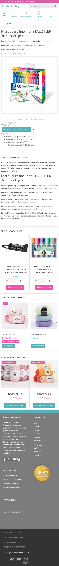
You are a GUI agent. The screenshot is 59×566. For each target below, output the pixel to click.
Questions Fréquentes (12, 480)
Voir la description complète (13, 53)
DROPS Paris (44, 394)
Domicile (14, 14)
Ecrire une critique (36, 119)
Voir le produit (8, 346)
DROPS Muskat (9, 334)
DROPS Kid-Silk (38, 334)
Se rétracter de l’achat (11, 488)
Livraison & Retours (10, 484)
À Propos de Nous (10, 476)
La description (11, 157)
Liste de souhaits (26, 14)
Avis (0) (26, 157)
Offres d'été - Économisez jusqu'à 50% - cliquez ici (18, 1)
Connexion (38, 14)
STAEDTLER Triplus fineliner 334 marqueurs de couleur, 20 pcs (44, 269)
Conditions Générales (14, 547)
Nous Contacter (12, 542)
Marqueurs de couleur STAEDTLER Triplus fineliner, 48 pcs (15, 269)
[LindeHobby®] (10, 6)
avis (19, 119)
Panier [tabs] (51, 14)
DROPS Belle (15, 394)
